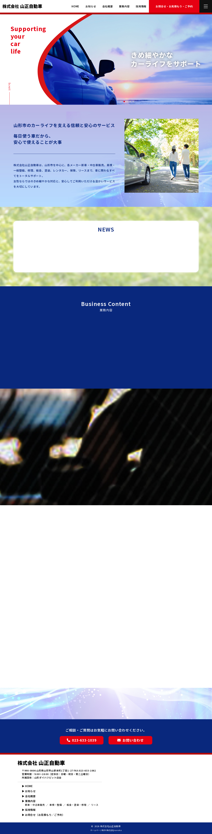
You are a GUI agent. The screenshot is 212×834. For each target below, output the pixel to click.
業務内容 (124, 6)
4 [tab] (130, 101)
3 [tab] (127, 101)
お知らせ (90, 6)
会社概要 (107, 6)
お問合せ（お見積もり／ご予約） (45, 815)
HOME (75, 6)
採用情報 (141, 6)
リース (94, 804)
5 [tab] (133, 101)
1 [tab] (121, 101)
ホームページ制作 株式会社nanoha (106, 830)
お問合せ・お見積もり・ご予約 (174, 6)
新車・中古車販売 (35, 804)
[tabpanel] (127, 59)
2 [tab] (124, 101)
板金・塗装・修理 (76, 804)
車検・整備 (55, 804)
